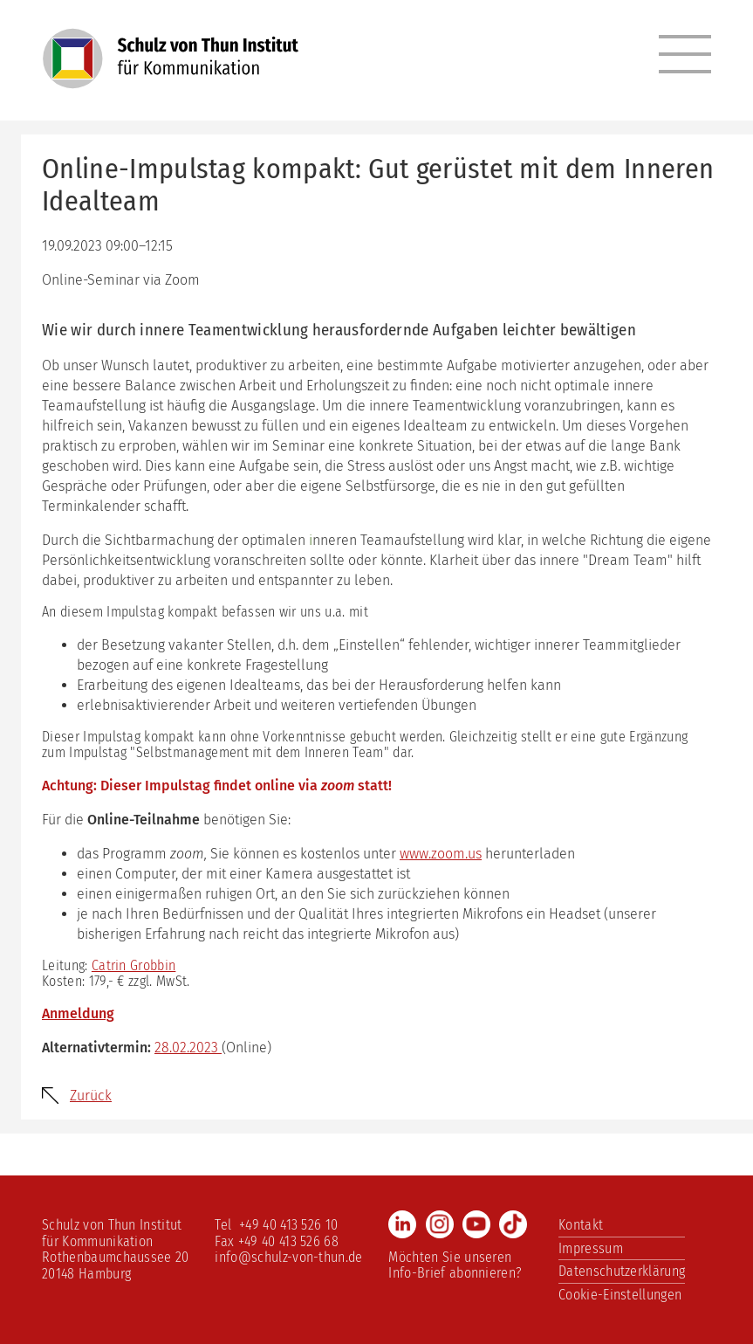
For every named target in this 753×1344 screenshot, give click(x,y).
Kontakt (580, 1224)
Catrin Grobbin (133, 965)
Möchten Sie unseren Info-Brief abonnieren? (455, 1265)
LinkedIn (402, 1224)
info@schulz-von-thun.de (288, 1257)
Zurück (91, 1095)
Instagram (440, 1224)
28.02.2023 (188, 1047)
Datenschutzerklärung (621, 1271)
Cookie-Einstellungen (619, 1294)
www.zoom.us (441, 853)
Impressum (590, 1248)
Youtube (476, 1224)
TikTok (513, 1224)
